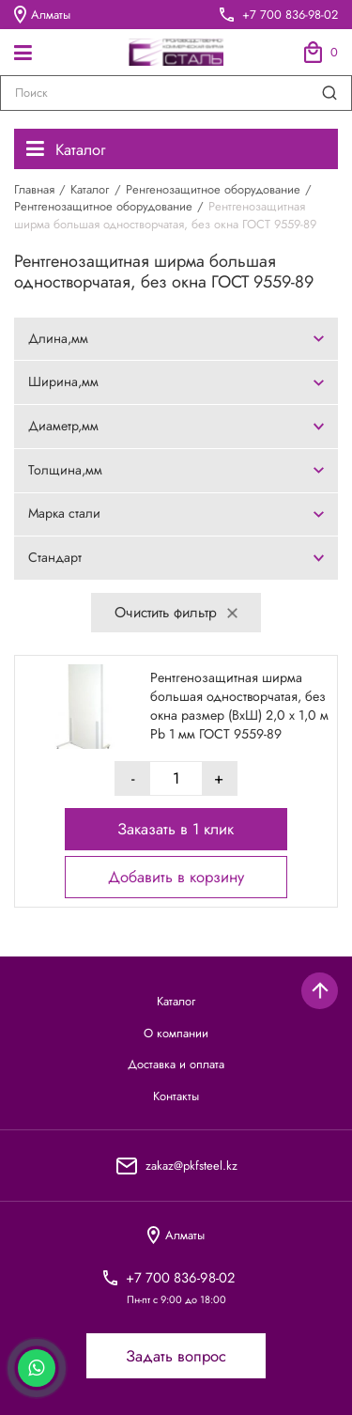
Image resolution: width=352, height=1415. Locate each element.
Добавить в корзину (176, 877)
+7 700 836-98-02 (290, 15)
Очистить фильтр (176, 612)
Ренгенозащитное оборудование (213, 189)
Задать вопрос (176, 1356)
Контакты (176, 1096)
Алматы (42, 14)
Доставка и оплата (176, 1064)
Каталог (65, 149)
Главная (34, 189)
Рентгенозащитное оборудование (103, 206)
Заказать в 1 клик (175, 828)
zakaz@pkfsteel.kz (191, 1165)
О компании (176, 1033)
